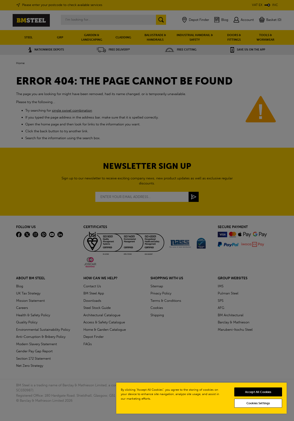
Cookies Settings (258, 403)
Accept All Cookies (258, 392)
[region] (201, 398)
